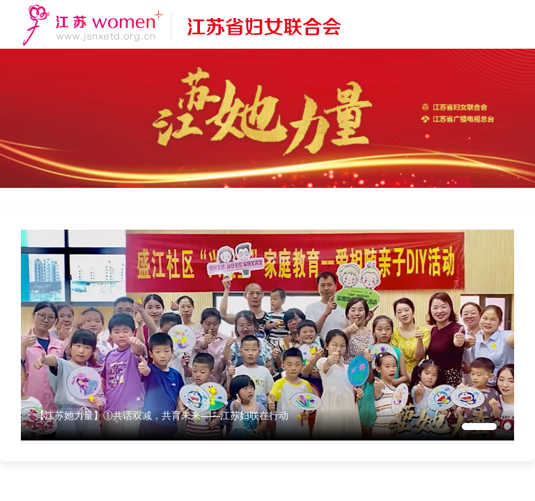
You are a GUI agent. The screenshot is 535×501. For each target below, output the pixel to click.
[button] (479, 426)
